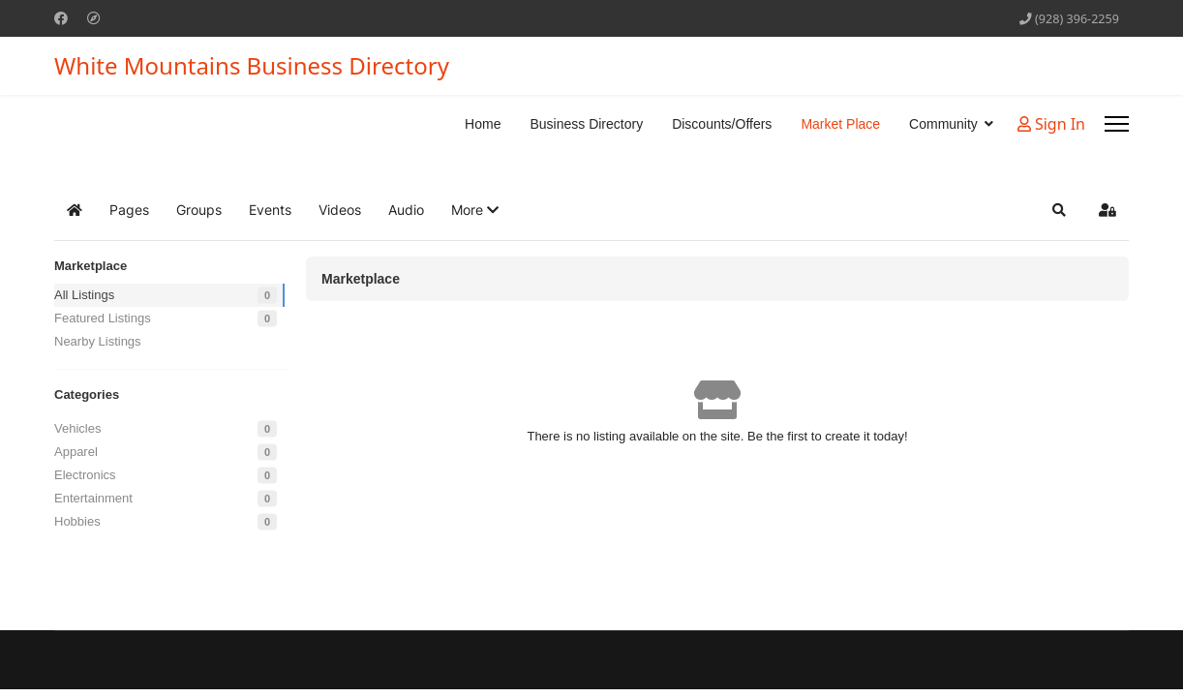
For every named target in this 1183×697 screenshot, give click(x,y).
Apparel (76, 451)
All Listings (84, 295)
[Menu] (1117, 124)
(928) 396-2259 (1077, 19)
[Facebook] (61, 18)
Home (482, 124)
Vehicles (77, 428)
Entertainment (93, 498)
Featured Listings (102, 318)
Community (943, 124)
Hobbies (77, 521)
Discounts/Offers (722, 124)
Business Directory (586, 124)
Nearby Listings (97, 341)
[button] (475, 210)
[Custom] (94, 18)
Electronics (85, 475)
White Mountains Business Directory (251, 65)
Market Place (840, 124)
